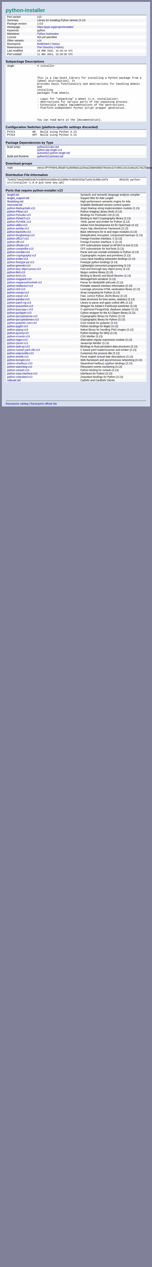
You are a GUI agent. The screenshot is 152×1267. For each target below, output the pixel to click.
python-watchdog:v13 (19, 379)
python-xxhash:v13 (18, 382)
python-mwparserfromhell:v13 (24, 295)
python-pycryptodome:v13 (22, 328)
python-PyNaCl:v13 (18, 231)
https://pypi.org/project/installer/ (55, 26)
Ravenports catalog (17, 416)
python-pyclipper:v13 (19, 325)
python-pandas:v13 (18, 312)
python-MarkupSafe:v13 (21, 220)
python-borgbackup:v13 (21, 247)
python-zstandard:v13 (20, 389)
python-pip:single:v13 (49, 161)
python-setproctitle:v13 (20, 365)
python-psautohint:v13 (20, 318)
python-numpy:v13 (18, 305)
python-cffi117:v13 (18, 251)
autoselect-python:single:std (53, 164)
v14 (39, 40)
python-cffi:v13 (15, 254)
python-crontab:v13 (18, 264)
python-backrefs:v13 (19, 244)
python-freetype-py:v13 (20, 274)
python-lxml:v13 (16, 288)
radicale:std (14, 392)
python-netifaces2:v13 (20, 298)
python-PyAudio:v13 (19, 227)
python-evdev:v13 (17, 271)
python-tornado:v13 (18, 372)
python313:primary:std (50, 167)
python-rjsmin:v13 (17, 355)
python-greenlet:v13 (18, 278)
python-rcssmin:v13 (18, 349)
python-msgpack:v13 (19, 291)
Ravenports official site (43, 416)
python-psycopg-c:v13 (20, 322)
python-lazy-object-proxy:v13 (24, 281)
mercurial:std (14, 217)
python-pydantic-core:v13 (22, 335)
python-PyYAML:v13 (19, 234)
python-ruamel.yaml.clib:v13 (23, 362)
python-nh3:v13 (16, 301)
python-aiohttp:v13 (18, 241)
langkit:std (13, 207)
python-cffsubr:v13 (18, 258)
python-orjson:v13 (17, 308)
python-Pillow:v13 (17, 224)
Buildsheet (43, 43)
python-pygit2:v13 (17, 339)
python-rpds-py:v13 (18, 359)
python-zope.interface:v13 (22, 386)
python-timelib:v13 (18, 369)
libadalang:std (15, 214)
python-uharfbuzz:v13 (20, 376)
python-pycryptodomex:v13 (23, 332)
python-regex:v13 (17, 352)
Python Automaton (48, 33)
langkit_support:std (18, 210)
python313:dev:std (48, 158)
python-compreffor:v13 (20, 261)
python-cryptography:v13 (21, 268)
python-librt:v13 (16, 285)
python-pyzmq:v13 (18, 345)
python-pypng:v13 (17, 342)
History (56, 43)
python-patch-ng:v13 (19, 315)
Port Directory (45, 47)
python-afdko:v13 (17, 237)
